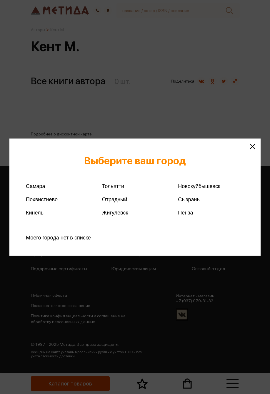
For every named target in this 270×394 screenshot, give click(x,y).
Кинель (35, 212)
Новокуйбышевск (199, 186)
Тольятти (113, 186)
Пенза (185, 212)
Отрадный (114, 199)
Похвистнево (42, 199)
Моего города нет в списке (58, 237)
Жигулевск (115, 212)
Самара (35, 186)
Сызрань (189, 199)
